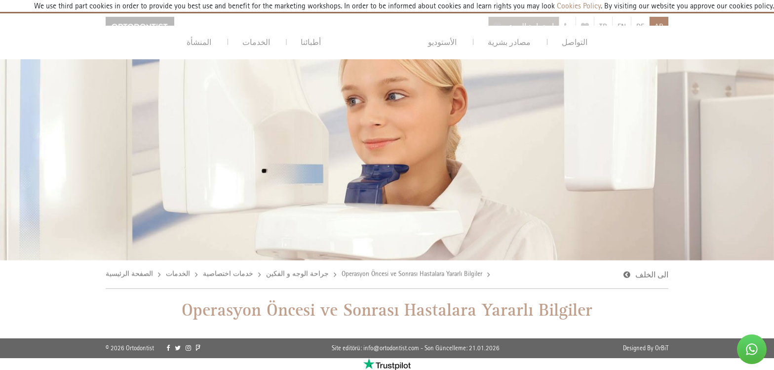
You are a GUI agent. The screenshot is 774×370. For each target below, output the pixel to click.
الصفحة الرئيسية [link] (129, 274)
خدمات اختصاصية (228, 274)
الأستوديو (442, 42)
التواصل (574, 42)
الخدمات (256, 42)
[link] (168, 348)
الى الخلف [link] (651, 275)
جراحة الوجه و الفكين (297, 274)
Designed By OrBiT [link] (645, 348)
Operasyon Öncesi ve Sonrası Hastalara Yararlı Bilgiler (412, 274)
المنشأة (199, 42)
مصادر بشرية (509, 42)
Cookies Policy (578, 5)
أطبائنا (311, 42)
